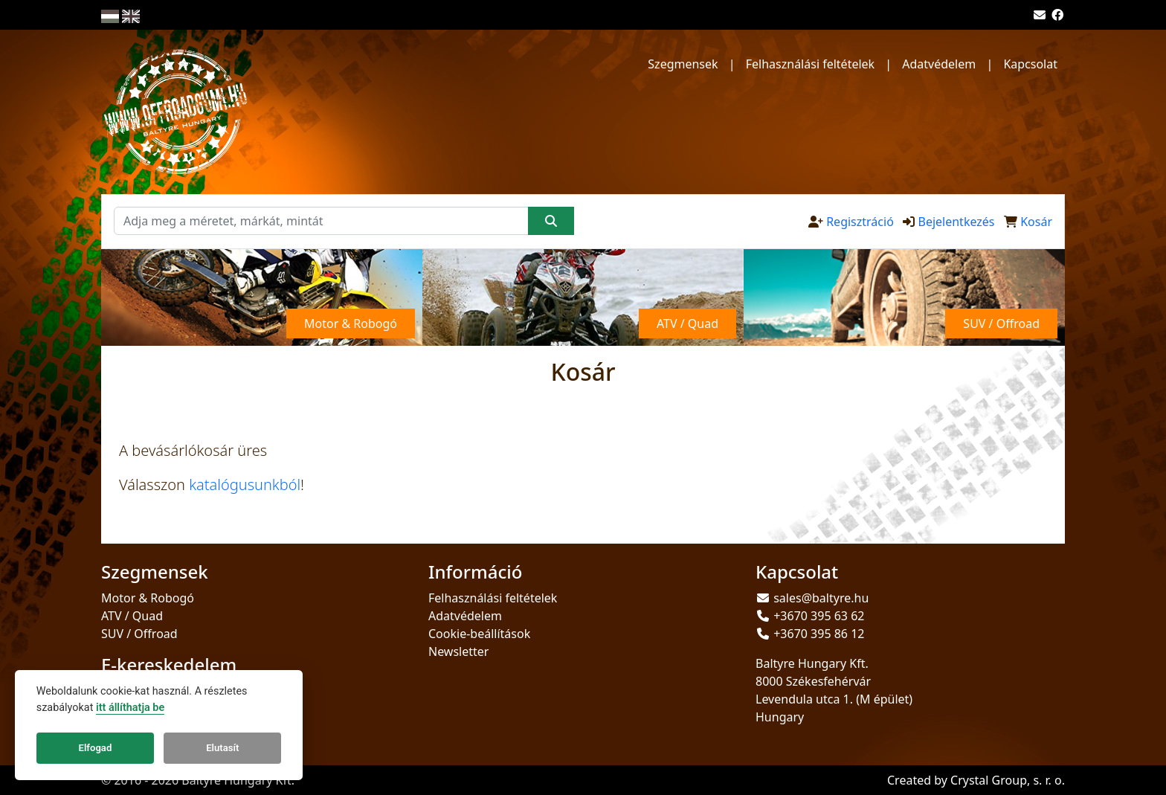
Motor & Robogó (147, 598)
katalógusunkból (244, 484)
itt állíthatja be (130, 707)
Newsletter (458, 651)
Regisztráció (860, 221)
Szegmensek (683, 64)
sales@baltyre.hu (821, 598)
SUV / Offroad (139, 633)
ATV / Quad (132, 616)
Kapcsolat (1030, 64)
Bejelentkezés (956, 221)
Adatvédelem (939, 64)
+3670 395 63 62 (818, 616)
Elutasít (222, 747)
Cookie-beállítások (479, 633)
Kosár (1036, 221)
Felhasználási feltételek (810, 64)
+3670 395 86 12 (818, 633)
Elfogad (95, 747)
